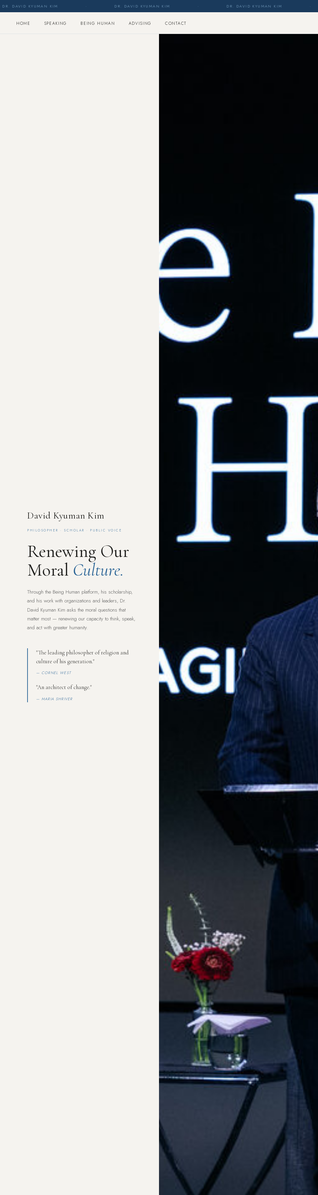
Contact (176, 23)
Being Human (98, 23)
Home (23, 23)
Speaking (55, 23)
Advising (140, 23)
